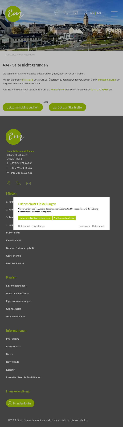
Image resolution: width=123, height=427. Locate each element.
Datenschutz (98, 226)
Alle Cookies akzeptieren (64, 218)
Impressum (84, 226)
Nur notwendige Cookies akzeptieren (35, 218)
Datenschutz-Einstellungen (31, 226)
